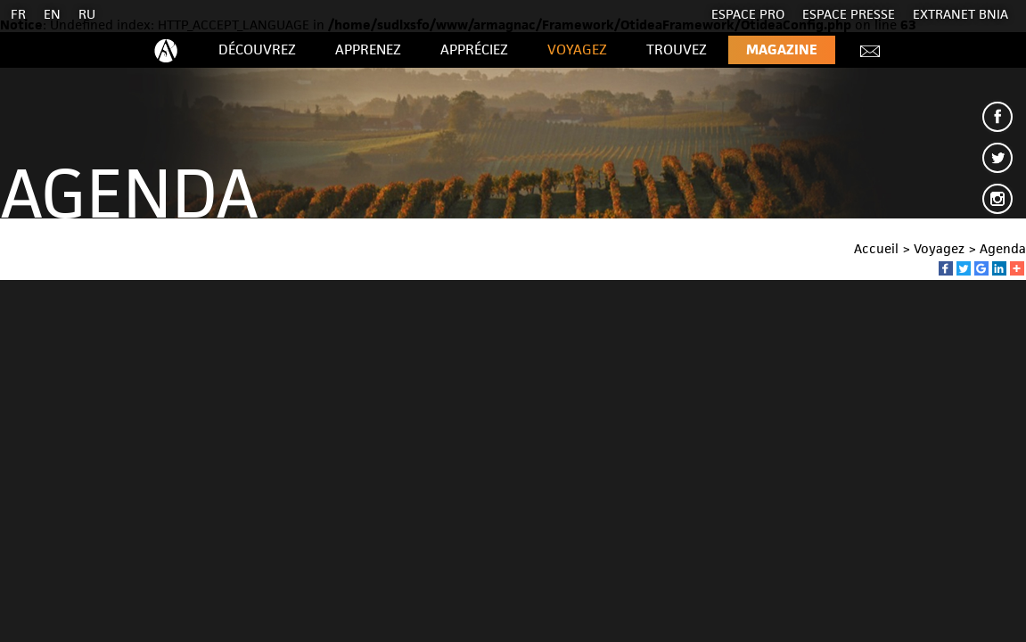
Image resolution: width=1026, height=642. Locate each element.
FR (18, 13)
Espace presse (848, 13)
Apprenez (368, 49)
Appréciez (474, 49)
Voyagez (577, 49)
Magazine (781, 49)
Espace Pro (747, 13)
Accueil (876, 248)
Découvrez (257, 49)
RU (86, 13)
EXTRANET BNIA (960, 13)
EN (52, 13)
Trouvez (676, 49)
